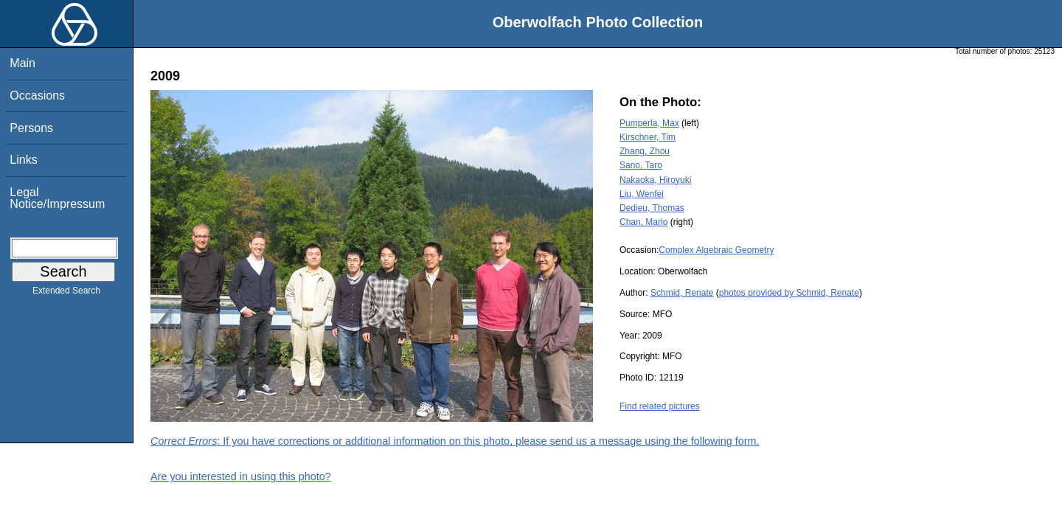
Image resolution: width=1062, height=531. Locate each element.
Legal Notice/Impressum (57, 198)
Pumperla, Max (649, 123)
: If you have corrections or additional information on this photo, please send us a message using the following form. (455, 441)
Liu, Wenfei (642, 194)
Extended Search (66, 293)
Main (22, 63)
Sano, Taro (641, 165)
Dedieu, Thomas (652, 208)
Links (23, 159)
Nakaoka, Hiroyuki (655, 180)
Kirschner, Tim (648, 137)
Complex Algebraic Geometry (716, 250)
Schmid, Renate (681, 293)
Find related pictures (660, 406)
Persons (31, 128)
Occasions (37, 95)
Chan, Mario (643, 222)
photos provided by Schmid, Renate (789, 293)
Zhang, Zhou (645, 151)
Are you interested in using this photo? (240, 476)
